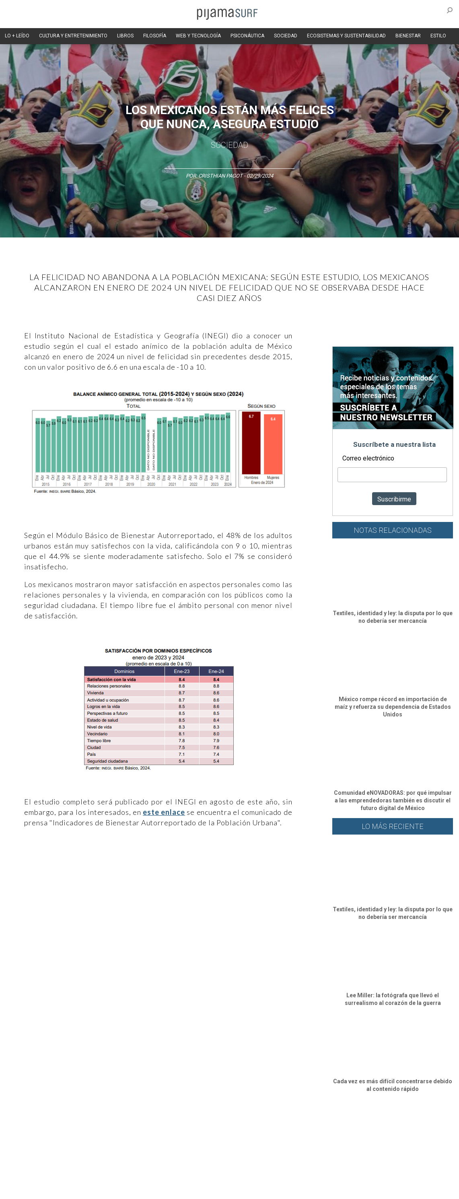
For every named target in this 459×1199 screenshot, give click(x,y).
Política (220, 1131)
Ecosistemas (317, 1131)
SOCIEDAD (285, 36)
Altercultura (17, 1131)
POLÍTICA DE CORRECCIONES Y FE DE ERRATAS (393, 1174)
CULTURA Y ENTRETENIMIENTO (73, 36)
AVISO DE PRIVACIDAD (29, 1174)
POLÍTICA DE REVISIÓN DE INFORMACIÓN (287, 1174)
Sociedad (229, 145)
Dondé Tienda (272, 1188)
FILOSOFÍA (154, 36)
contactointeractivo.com (221, 1188)
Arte (42, 1131)
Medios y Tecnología (130, 1131)
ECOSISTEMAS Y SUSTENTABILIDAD (346, 36)
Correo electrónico (368, 458)
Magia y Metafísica (182, 1131)
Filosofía (89, 1131)
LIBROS (125, 36)
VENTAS (71, 1174)
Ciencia (64, 1131)
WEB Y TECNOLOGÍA (198, 36)
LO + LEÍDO (17, 36)
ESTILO (438, 36)
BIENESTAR (408, 36)
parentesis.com (133, 1188)
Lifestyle (370, 1131)
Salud (346, 1131)
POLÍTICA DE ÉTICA (212, 1174)
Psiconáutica (251, 1131)
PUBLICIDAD (101, 1174)
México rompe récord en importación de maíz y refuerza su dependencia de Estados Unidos (393, 707)
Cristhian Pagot (220, 176)
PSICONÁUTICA (247, 36)
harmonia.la (172, 1188)
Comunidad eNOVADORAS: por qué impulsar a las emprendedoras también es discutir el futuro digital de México (393, 800)
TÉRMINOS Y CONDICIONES (153, 1174)
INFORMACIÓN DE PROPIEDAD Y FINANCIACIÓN (56, 1188)
